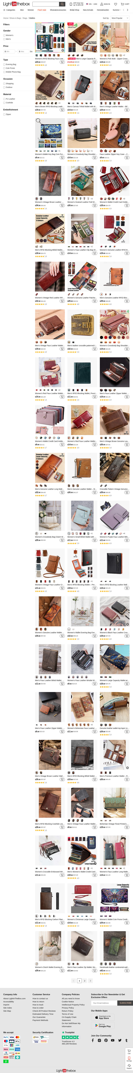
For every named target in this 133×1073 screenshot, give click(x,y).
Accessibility (8, 1001)
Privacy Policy (68, 1008)
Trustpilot (68, 1032)
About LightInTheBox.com (14, 998)
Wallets (32, 18)
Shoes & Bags (16, 18)
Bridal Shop (74, 10)
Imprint (6, 1005)
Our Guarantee (39, 1017)
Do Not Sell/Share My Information (71, 1024)
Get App (129, 1061)
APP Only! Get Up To (78, 4)
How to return (38, 1001)
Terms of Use (67, 1014)
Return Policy (67, 1011)
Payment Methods (40, 1020)
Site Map (7, 1011)
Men (22, 10)
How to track (38, 1005)
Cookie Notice (68, 1001)
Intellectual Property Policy (73, 1005)
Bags (26, 18)
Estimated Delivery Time (43, 1014)
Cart (130, 1051)
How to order (38, 1008)
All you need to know (71, 998)
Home (6, 18)
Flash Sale (42, 10)
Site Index (7, 1008)
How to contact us (40, 998)
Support (129, 1068)
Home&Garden (103, 10)
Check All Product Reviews (44, 1011)
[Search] (45, 4)
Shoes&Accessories (58, 10)
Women (31, 10)
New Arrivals (88, 10)
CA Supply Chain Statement (69, 1018)
